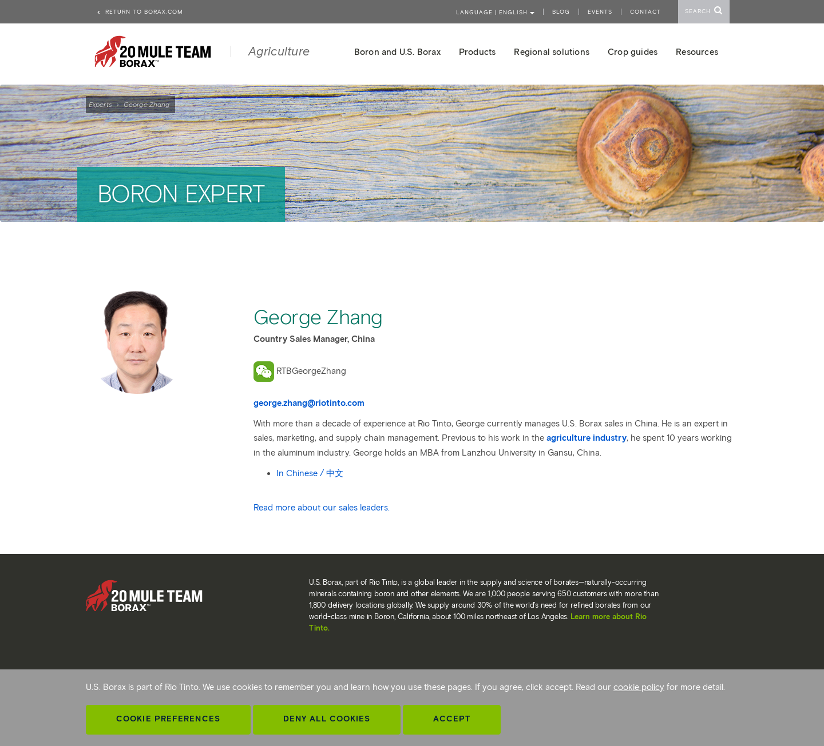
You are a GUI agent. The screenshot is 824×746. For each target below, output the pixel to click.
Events (600, 12)
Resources (697, 52)
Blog (561, 12)
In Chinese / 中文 (309, 473)
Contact (645, 12)
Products (477, 52)
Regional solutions (551, 52)
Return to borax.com (139, 11)
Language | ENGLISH (495, 12)
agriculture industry (586, 438)
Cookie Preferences (168, 719)
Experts (100, 104)
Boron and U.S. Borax (397, 52)
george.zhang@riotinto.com (309, 403)
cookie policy (638, 687)
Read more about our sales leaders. (321, 507)
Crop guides (632, 52)
